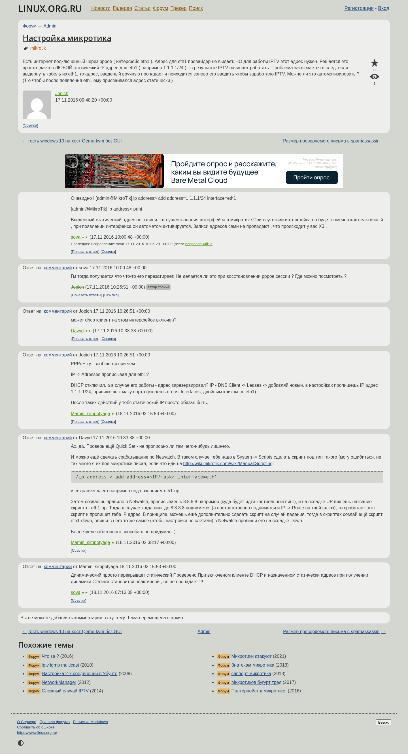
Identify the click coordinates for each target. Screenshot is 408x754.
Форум (160, 8)
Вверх (383, 722)
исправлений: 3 (198, 244)
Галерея (122, 8)
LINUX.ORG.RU (50, 8)
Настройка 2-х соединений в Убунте (79, 673)
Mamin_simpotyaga (90, 413)
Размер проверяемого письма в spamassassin (331, 140)
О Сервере (26, 722)
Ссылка (30, 125)
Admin (50, 26)
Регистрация (359, 8)
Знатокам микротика (252, 665)
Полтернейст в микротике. (258, 690)
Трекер (179, 8)
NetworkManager (59, 682)
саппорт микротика (251, 673)
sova (75, 237)
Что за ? (50, 656)
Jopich (61, 93)
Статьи (142, 8)
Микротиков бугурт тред (256, 682)
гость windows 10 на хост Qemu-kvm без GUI (75, 140)
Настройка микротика (67, 37)
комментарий (58, 267)
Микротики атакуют (251, 656)
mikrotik (38, 48)
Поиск (196, 8)
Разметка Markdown (90, 722)
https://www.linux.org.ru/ (37, 732)
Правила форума (55, 722)
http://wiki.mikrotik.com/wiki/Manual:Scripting (228, 463)
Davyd (77, 330)
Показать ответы (86, 295)
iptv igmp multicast (60, 665)
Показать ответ (85, 251)
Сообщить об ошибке (36, 727)
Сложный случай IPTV (65, 690)
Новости (100, 8)
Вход (383, 8)
